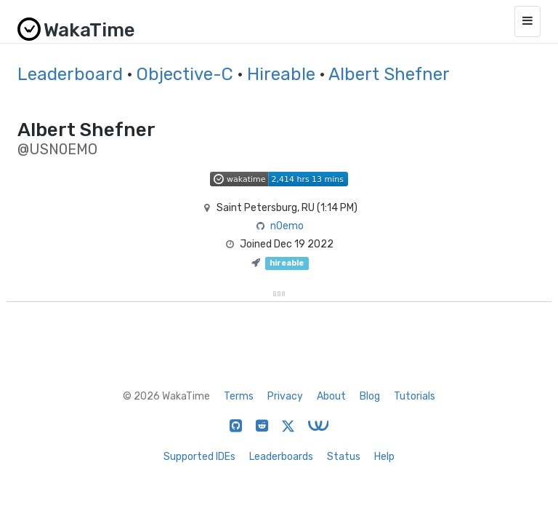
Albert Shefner (389, 74)
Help (384, 456)
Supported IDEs (199, 456)
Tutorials (414, 396)
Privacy (285, 396)
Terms (239, 396)
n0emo (287, 226)
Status (343, 456)
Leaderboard (70, 74)
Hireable (281, 74)
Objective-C (185, 74)
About (331, 396)
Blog (370, 396)
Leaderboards (281, 456)
